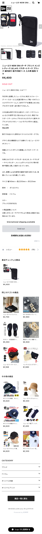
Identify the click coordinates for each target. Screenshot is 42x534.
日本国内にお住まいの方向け (21, 235)
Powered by (21, 512)
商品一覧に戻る (21, 498)
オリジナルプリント (8, 488)
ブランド (4, 467)
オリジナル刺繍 (7, 481)
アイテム (5, 474)
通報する (37, 241)
